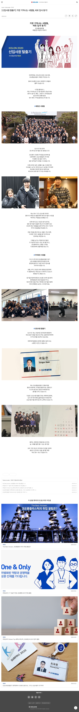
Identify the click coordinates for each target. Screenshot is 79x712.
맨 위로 (75, 707)
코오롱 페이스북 (35, 697)
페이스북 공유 (66, 15)
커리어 (12, 7)
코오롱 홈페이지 (28, 697)
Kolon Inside (7, 7)
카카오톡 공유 (69, 15)
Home (3, 7)
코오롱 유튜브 (32, 697)
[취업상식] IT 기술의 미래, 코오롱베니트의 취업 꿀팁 (13, 485)
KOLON (30, 707)
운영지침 (38, 703)
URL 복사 (76, 15)
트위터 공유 (72, 15)
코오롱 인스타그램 (39, 697)
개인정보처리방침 (45, 703)
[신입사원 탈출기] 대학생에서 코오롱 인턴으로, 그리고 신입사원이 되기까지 (18, 490)
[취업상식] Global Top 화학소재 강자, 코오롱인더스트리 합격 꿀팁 (16, 488)
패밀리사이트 (38, 692)
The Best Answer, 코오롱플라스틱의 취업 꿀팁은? (13, 483)
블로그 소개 (31, 703)
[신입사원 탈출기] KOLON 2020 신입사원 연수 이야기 (14, 492)
